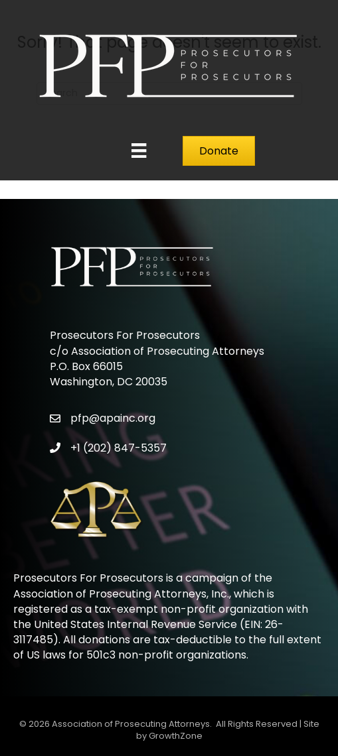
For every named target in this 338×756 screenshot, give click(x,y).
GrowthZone (176, 735)
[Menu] (138, 150)
